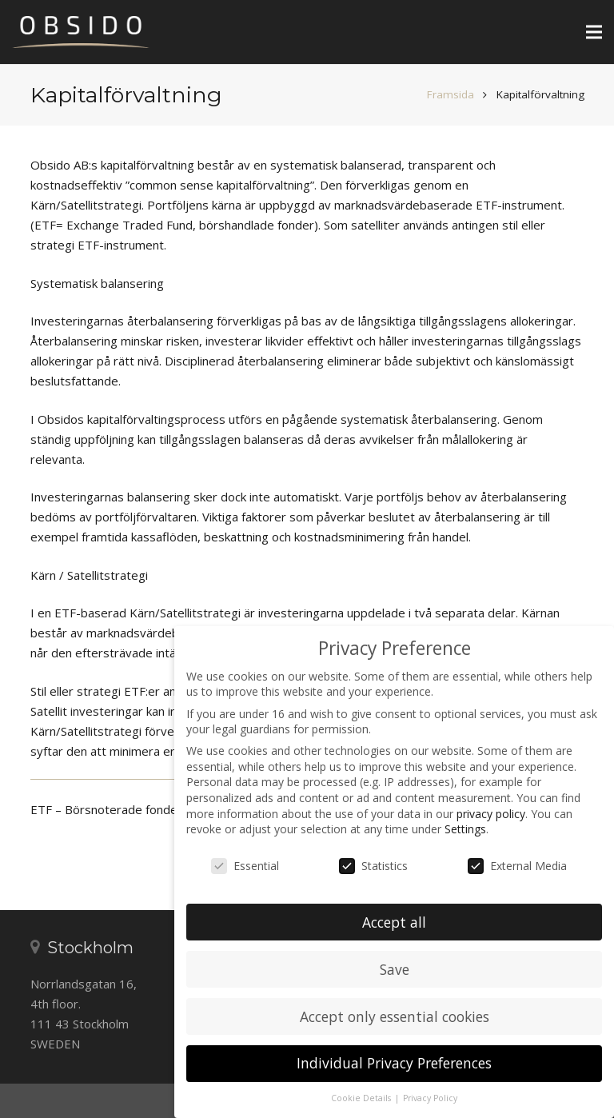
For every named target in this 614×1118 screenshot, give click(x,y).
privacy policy (491, 813)
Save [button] (394, 969)
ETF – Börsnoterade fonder (106, 809)
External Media (517, 865)
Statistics (373, 865)
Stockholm (90, 947)
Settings (465, 829)
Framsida (450, 94)
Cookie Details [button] (362, 1098)
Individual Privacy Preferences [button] (394, 1062)
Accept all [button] (394, 922)
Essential (245, 865)
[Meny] (594, 32)
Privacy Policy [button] (430, 1098)
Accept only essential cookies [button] (394, 1016)
